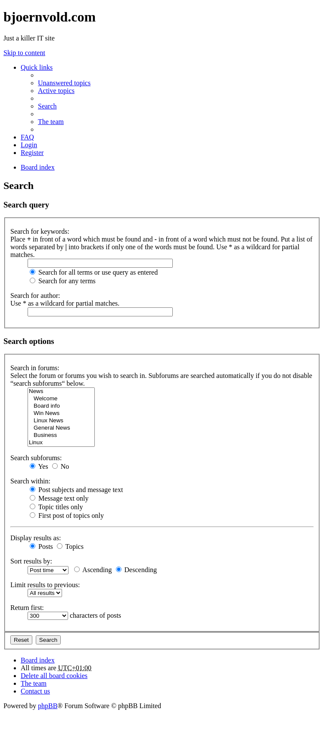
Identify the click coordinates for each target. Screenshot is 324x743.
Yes (39, 466)
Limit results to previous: (45, 584)
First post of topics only (67, 515)
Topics (70, 546)
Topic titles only (56, 507)
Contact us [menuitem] (35, 691)
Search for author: (35, 295)
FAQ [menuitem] (27, 137)
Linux (61, 442)
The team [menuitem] (51, 121)
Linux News (61, 420)
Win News (61, 413)
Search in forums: (34, 368)
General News (61, 428)
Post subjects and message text (76, 489)
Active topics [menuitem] (56, 90)
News (61, 391)
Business (61, 435)
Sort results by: (31, 561)
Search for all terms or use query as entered (94, 272)
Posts (41, 546)
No (60, 466)
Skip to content (24, 52)
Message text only (59, 498)
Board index (38, 660)
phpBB (47, 705)
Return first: (27, 607)
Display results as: (35, 538)
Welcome (61, 398)
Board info (61, 406)
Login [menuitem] (29, 145)
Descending (136, 569)
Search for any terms (63, 281)
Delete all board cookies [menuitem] (54, 675)
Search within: (30, 481)
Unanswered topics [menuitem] (64, 83)
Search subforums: (36, 457)
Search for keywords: (39, 231)
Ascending (93, 569)
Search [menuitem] (47, 106)
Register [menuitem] (32, 152)
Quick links (37, 67)
